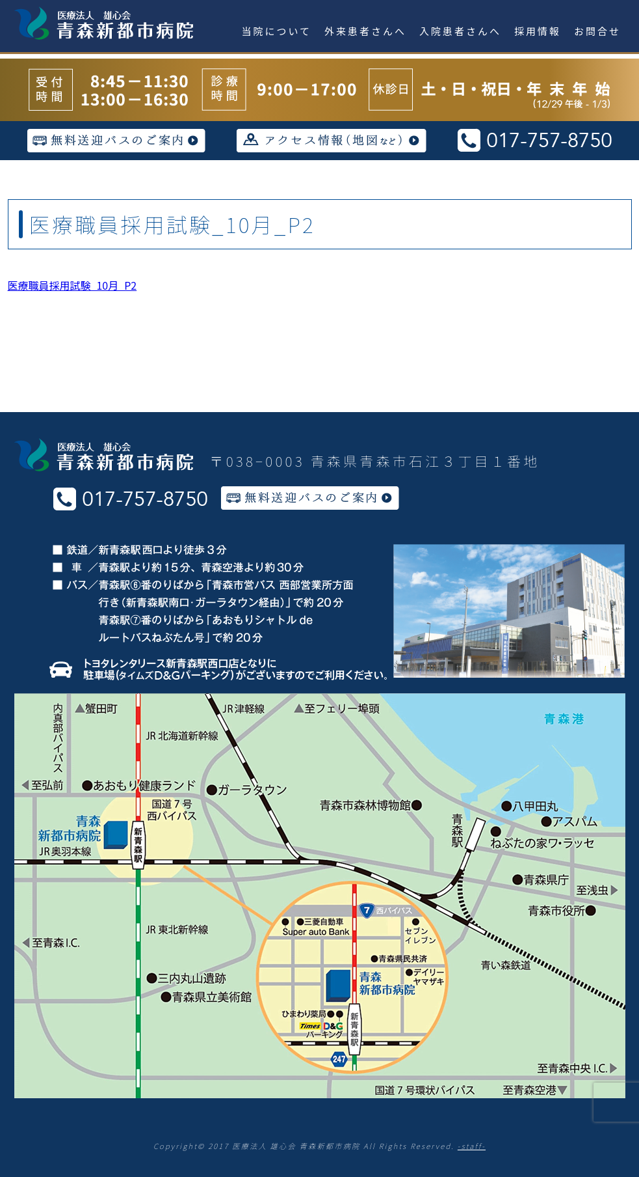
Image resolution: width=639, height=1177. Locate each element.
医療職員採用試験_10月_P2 (72, 285)
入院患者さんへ (460, 31)
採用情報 (537, 31)
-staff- (472, 1146)
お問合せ (597, 31)
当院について (277, 31)
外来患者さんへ (365, 31)
